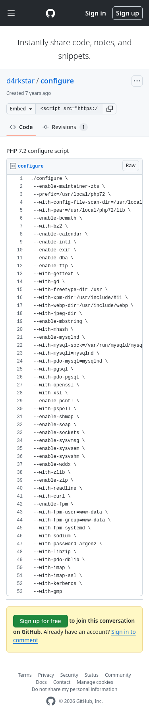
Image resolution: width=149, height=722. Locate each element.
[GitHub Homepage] (51, 701)
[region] (74, 385)
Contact (61, 682)
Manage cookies (95, 682)
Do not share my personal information (75, 689)
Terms (25, 675)
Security (69, 675)
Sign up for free (40, 621)
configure (57, 80)
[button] (109, 108)
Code (21, 127)
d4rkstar (20, 80)
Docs (41, 682)
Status (92, 675)
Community (118, 675)
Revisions (65, 127)
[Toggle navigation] (11, 13)
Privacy (46, 675)
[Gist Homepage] (50, 13)
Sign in (95, 13)
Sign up (127, 13)
